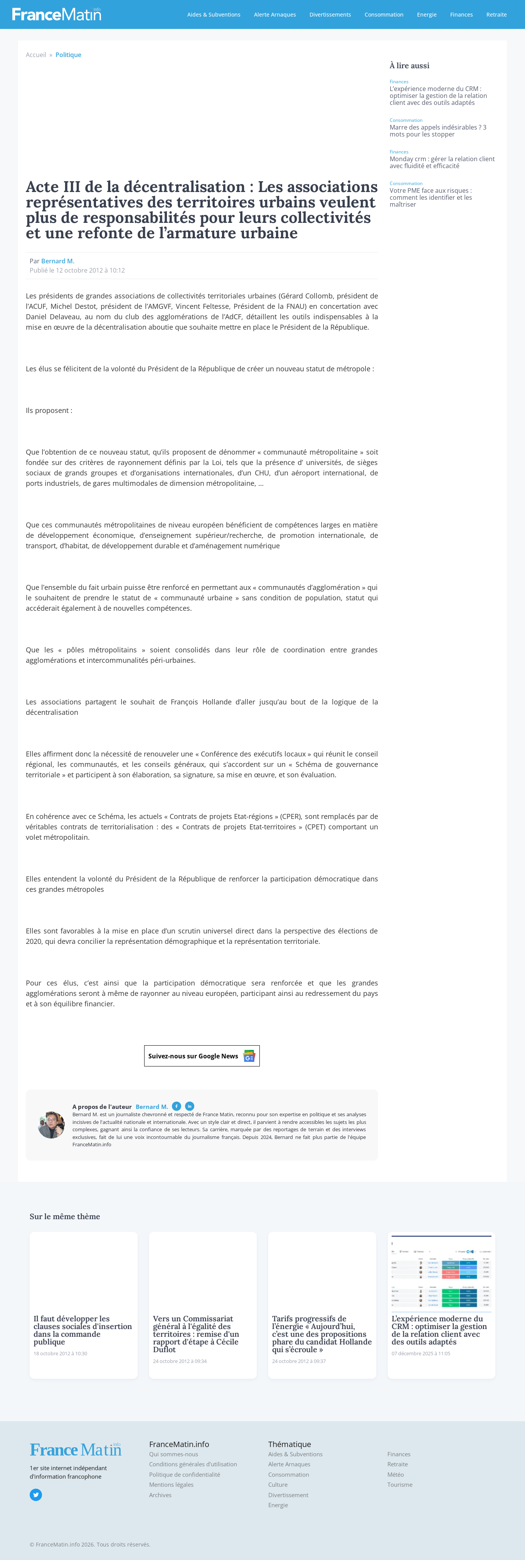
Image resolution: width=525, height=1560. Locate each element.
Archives (160, 1495)
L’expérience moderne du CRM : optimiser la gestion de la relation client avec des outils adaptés (438, 95)
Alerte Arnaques (275, 14)
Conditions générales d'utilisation (193, 1464)
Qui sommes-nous (173, 1454)
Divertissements (330, 14)
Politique (68, 55)
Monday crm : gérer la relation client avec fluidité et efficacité (442, 162)
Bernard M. (57, 261)
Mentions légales (171, 1484)
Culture (278, 1484)
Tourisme (399, 1484)
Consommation (384, 14)
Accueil (36, 55)
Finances (461, 14)
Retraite (496, 14)
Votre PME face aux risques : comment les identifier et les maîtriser (431, 197)
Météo (395, 1474)
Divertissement (288, 1495)
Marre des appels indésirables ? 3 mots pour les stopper (438, 130)
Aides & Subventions (214, 14)
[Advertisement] (202, 117)
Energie (427, 14)
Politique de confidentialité (184, 1474)
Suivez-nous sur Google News (202, 1056)
